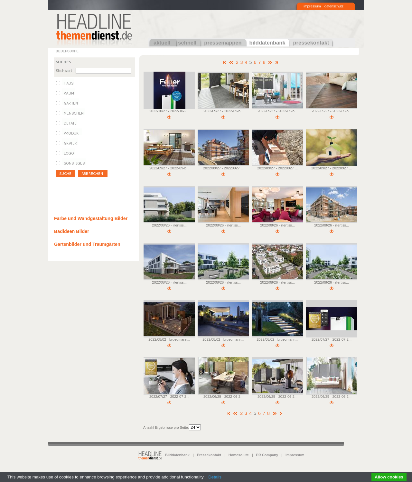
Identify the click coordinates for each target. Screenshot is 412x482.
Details (214, 477)
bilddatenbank (267, 42)
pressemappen (222, 42)
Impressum (295, 455)
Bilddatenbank (177, 455)
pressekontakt (311, 42)
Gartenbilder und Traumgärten (87, 244)
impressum (312, 6)
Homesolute (239, 455)
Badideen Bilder (71, 231)
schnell (187, 42)
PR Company (267, 455)
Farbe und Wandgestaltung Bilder (90, 218)
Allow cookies (389, 477)
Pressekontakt (209, 455)
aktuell (162, 42)
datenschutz (333, 6)
